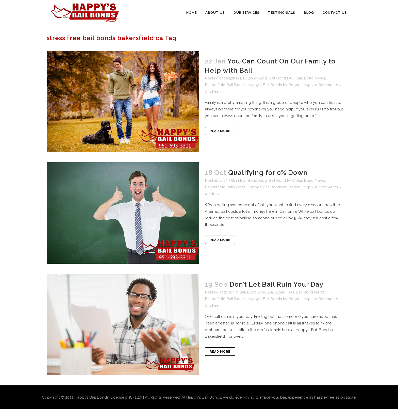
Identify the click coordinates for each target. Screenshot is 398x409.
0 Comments (326, 85)
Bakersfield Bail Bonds (225, 85)
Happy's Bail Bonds (264, 85)
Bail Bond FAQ (281, 78)
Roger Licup (299, 85)
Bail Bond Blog (253, 78)
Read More (220, 131)
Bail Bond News (310, 78)
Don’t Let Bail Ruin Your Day (276, 284)
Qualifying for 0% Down (268, 172)
